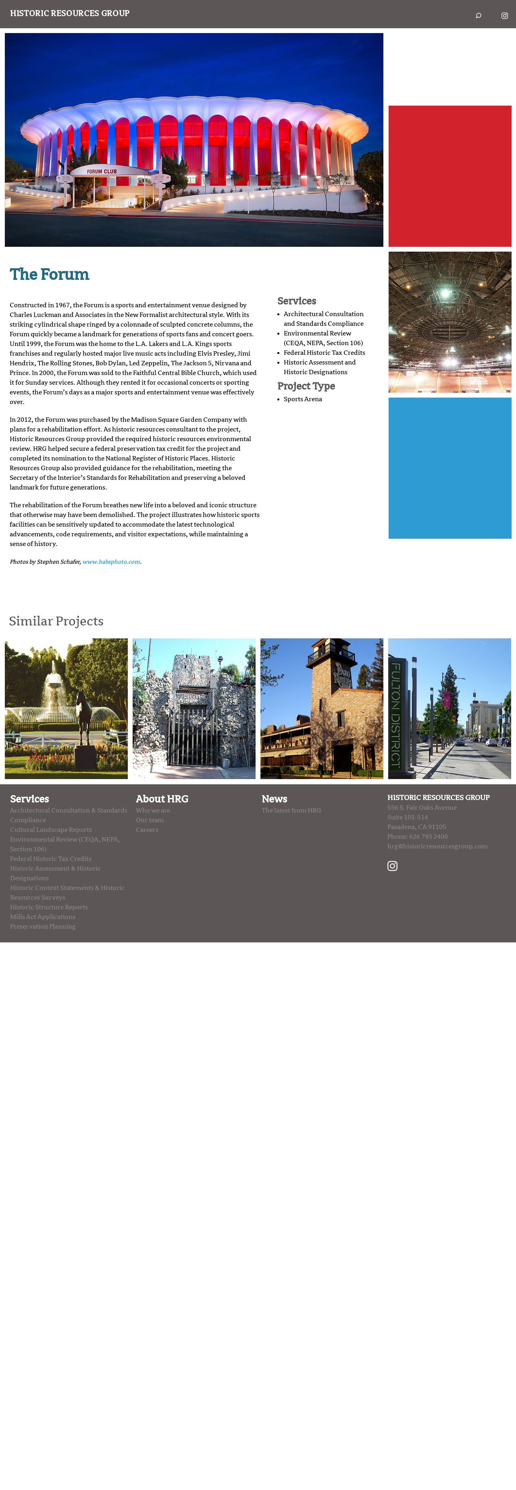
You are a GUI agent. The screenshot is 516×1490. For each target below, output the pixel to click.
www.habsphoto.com (111, 561)
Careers (147, 830)
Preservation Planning (43, 926)
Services (29, 799)
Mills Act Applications (42, 917)
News (274, 799)
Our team (150, 820)
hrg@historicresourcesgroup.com (437, 846)
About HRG (162, 799)
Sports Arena (303, 399)
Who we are (153, 810)
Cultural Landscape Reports (51, 830)
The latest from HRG (291, 810)
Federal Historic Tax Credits (324, 352)
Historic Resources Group (70, 13)
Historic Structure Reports (49, 907)
